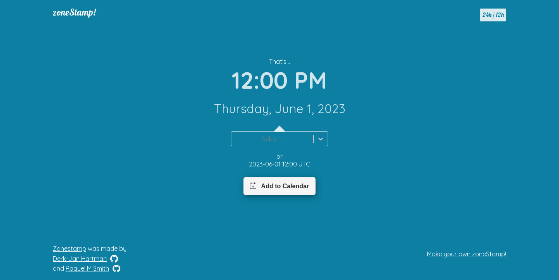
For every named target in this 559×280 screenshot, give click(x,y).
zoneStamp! (74, 12)
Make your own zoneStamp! (466, 254)
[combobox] (236, 139)
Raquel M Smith (87, 268)
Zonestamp (69, 248)
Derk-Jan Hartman (80, 258)
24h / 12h (493, 15)
